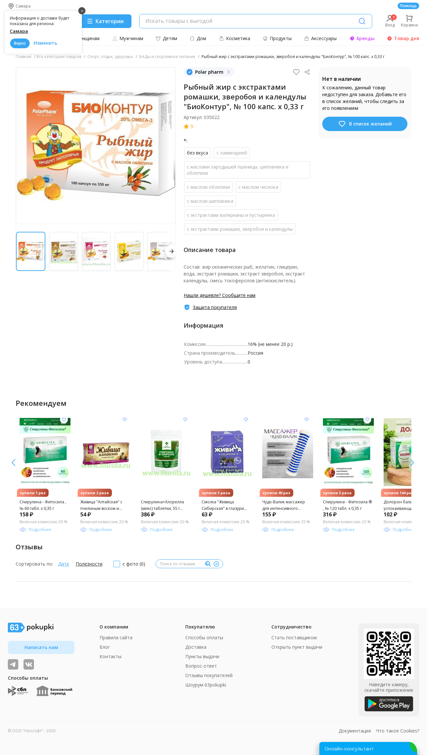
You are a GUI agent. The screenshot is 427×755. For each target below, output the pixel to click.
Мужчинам (127, 38)
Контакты (110, 656)
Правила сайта (115, 637)
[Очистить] (216, 564)
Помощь (408, 5)
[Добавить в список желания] (64, 419)
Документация (355, 731)
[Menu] (105, 21)
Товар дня (403, 38)
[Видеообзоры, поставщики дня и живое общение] (13, 664)
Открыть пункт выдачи (296, 647)
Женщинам (84, 38)
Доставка (195, 647)
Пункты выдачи (202, 656)
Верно (20, 43)
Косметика (234, 38)
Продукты (277, 38)
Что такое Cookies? (397, 731)
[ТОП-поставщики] (28, 664)
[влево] (412, 462)
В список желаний (365, 124)
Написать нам (41, 647)
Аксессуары (320, 38)
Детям (166, 38)
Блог (104, 647)
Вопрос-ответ (201, 666)
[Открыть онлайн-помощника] (368, 748)
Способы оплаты (204, 637)
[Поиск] (362, 21)
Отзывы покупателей (209, 675)
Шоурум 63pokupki (205, 685)
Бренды (361, 38)
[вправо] (13, 462)
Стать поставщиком (294, 637)
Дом (198, 38)
